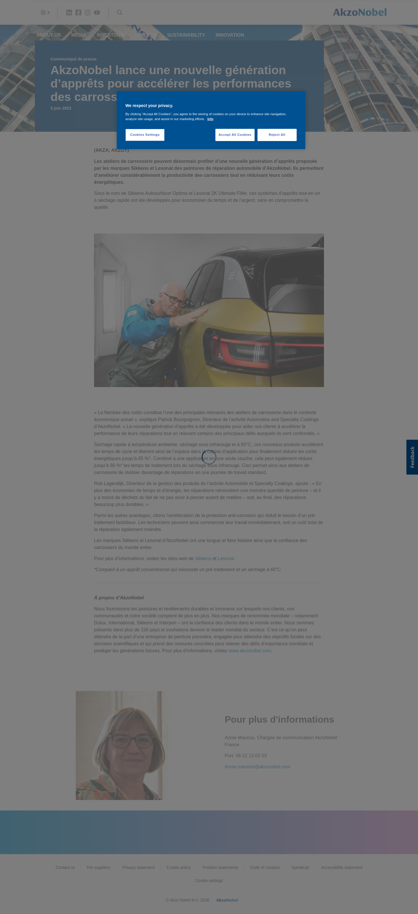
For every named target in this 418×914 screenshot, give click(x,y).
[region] (211, 120)
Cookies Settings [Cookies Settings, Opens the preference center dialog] (145, 134)
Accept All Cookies (235, 134)
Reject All (277, 134)
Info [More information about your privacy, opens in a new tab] (210, 119)
